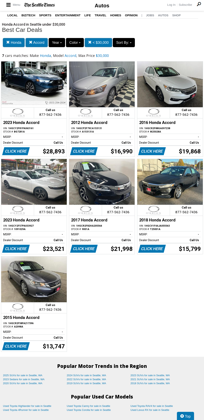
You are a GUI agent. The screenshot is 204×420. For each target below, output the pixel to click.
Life (87, 15)
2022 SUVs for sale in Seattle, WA (86, 379)
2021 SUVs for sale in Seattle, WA (150, 379)
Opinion (131, 15)
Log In (171, 4)
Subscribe (185, 4)
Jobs (150, 15)
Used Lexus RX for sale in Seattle (149, 409)
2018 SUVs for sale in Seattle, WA (150, 383)
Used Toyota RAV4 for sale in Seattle (151, 405)
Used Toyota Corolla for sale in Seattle (89, 409)
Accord (36, 42)
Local (12, 15)
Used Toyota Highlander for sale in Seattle (27, 405)
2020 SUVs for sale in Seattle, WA (22, 383)
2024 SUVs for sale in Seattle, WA (86, 375)
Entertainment (67, 15)
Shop (176, 15)
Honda (13, 42)
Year (57, 43)
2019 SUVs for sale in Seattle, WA (86, 383)
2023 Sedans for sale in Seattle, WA (23, 379)
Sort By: (123, 43)
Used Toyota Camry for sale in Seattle (88, 405)
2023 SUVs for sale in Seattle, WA (150, 375)
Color (74, 43)
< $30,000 (98, 42)
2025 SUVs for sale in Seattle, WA (22, 375)
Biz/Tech (28, 15)
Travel (100, 15)
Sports (45, 15)
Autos (102, 6)
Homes (115, 15)
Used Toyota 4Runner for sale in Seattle (26, 409)
